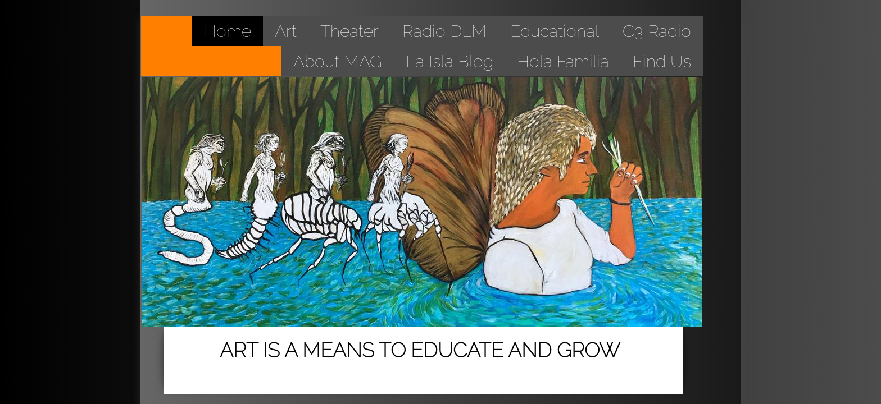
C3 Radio (657, 31)
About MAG (337, 61)
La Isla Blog (449, 61)
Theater (349, 31)
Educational (554, 31)
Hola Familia (563, 61)
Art (286, 31)
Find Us (662, 61)
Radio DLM (444, 31)
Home (227, 31)
